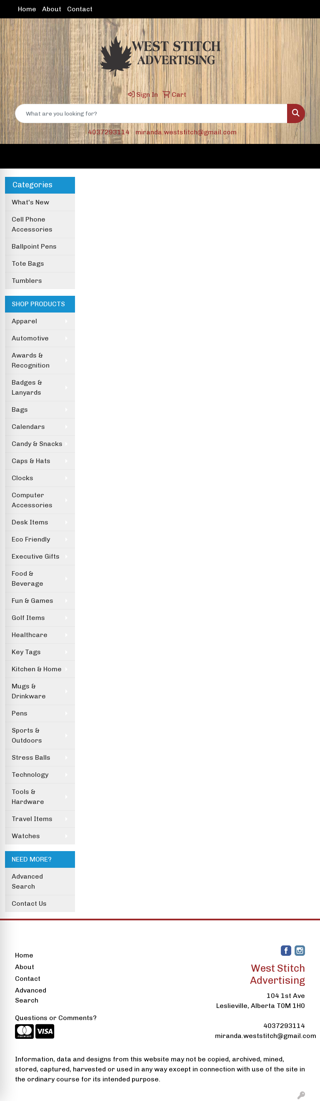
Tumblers (27, 281)
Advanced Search (27, 881)
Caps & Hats (31, 461)
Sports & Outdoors (27, 735)
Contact (79, 9)
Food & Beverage (27, 578)
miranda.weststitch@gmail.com (186, 132)
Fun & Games (32, 601)
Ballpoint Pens (34, 246)
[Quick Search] (151, 113)
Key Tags (26, 652)
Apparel (24, 321)
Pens (20, 713)
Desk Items (30, 522)
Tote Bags (28, 263)
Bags (20, 409)
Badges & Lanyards (27, 387)
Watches (26, 836)
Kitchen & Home (37, 669)
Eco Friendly (31, 539)
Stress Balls (31, 757)
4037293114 (109, 132)
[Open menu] (303, 156)
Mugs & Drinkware (29, 691)
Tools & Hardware (28, 797)
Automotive (30, 338)
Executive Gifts (36, 556)
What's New (30, 202)
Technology (30, 775)
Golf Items (28, 618)
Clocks (22, 478)
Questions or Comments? (56, 1018)
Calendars (28, 427)
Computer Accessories (32, 500)
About (51, 9)
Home (27, 9)
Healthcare (30, 635)
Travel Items (32, 819)
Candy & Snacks (37, 444)
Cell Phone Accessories (32, 224)
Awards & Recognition (31, 360)
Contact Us (29, 903)
